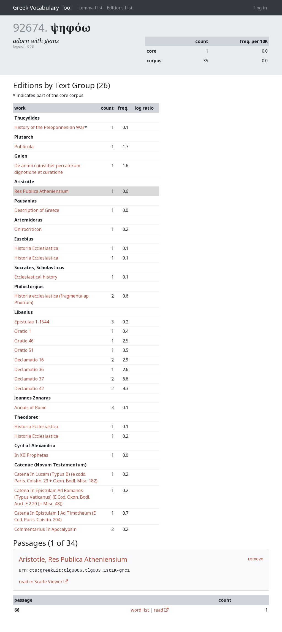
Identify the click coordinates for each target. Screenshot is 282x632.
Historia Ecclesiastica (36, 248)
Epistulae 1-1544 (31, 322)
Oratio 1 (22, 331)
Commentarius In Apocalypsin (45, 529)
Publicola (24, 147)
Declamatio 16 (29, 360)
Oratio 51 (24, 350)
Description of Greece (36, 210)
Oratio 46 (24, 341)
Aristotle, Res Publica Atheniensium (73, 559)
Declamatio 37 (29, 379)
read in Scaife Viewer (43, 581)
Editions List (119, 8)
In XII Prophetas (31, 455)
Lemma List (90, 8)
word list (140, 609)
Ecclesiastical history (35, 277)
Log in (260, 8)
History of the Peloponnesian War (49, 127)
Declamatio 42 (29, 388)
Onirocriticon (28, 229)
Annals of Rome (30, 407)
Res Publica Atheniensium (41, 191)
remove (255, 559)
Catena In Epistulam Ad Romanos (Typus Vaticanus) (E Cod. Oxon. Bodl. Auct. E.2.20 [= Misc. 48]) (52, 497)
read (161, 609)
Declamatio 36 (29, 369)
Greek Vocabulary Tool (42, 7)
